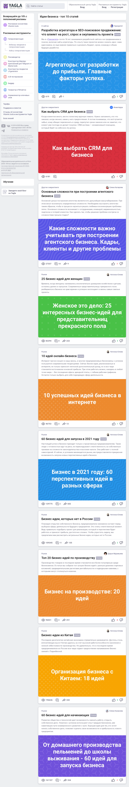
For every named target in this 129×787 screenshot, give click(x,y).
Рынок (44, 274)
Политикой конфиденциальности (11, 143)
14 (58, 263)
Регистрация (117, 7)
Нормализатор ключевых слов (16, 96)
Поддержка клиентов (12, 108)
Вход (82, 7)
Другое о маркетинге (50, 107)
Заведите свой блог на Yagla (14, 192)
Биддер (8, 83)
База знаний (8, 118)
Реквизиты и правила (19, 130)
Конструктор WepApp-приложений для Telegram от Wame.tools (17, 63)
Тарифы (6, 104)
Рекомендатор (11, 57)
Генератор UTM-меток (14, 90)
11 (59, 542)
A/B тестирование (13, 77)
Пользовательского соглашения (15, 137)
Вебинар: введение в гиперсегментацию (17, 45)
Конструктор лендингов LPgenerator (15, 70)
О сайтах (45, 26)
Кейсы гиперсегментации (19, 50)
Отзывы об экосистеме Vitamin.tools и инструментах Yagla (17, 113)
